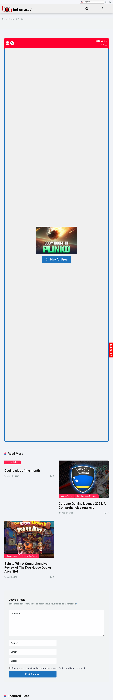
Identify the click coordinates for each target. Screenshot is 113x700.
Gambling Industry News (86, 496)
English (85, 2)
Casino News (66, 496)
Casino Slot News (29, 556)
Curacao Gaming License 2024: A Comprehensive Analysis (82, 505)
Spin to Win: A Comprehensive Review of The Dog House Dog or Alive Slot (27, 567)
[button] (56, 240)
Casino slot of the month (22, 470)
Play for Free (56, 259)
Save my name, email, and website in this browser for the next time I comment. (48, 668)
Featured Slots (12, 462)
